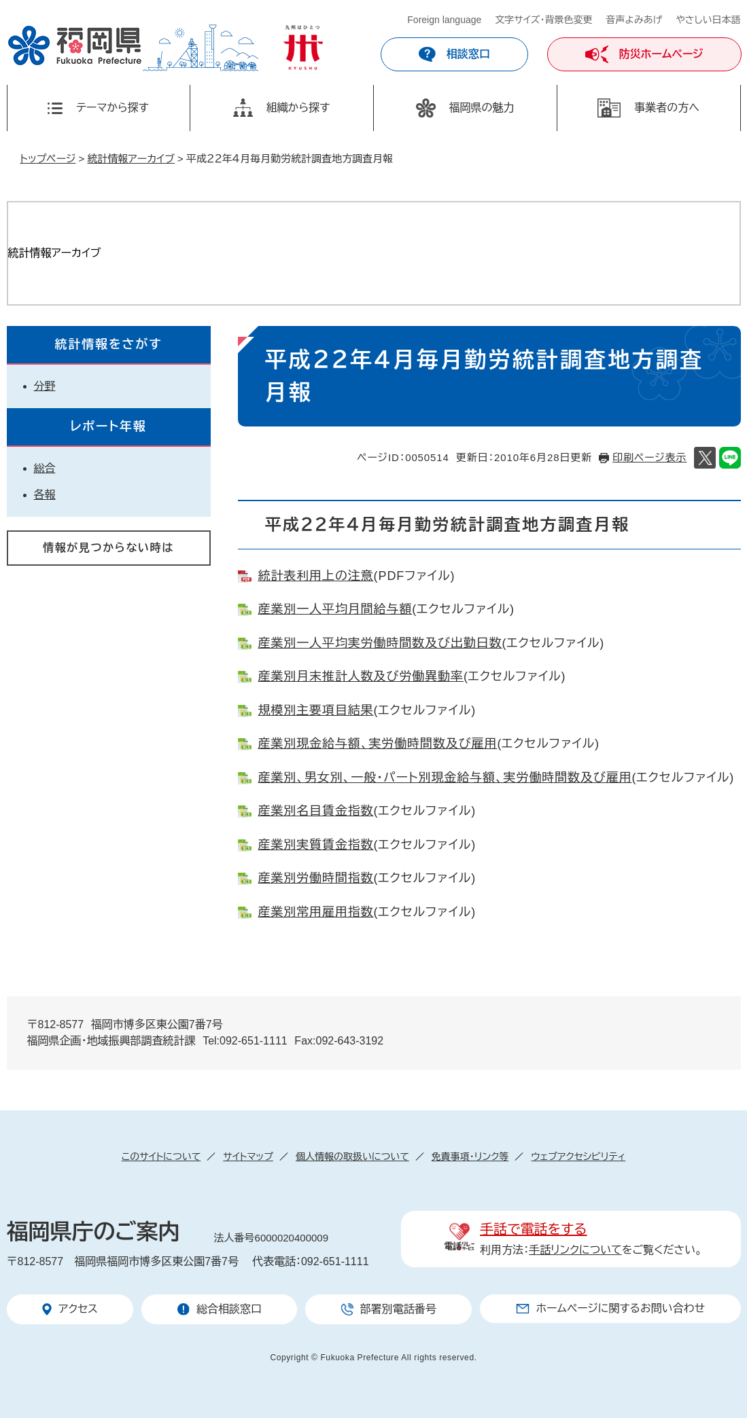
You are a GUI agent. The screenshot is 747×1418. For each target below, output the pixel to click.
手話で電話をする (533, 1229)
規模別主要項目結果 (316, 710)
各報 (45, 495)
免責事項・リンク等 (470, 1156)
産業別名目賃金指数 (316, 811)
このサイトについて (161, 1156)
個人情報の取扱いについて (352, 1156)
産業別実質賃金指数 (316, 845)
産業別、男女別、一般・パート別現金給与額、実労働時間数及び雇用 (445, 777)
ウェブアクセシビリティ (578, 1156)
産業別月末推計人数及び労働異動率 (361, 676)
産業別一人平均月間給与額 (335, 609)
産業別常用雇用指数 (316, 912)
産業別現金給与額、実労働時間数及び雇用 (378, 743)
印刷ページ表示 (649, 457)
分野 (45, 386)
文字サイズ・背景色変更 (543, 19)
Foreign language (444, 19)
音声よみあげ (634, 19)
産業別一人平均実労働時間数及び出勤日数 (380, 643)
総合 (45, 468)
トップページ (48, 158)
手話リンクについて (575, 1250)
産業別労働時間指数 (316, 878)
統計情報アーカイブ (131, 158)
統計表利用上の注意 (316, 576)
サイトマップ (248, 1156)
